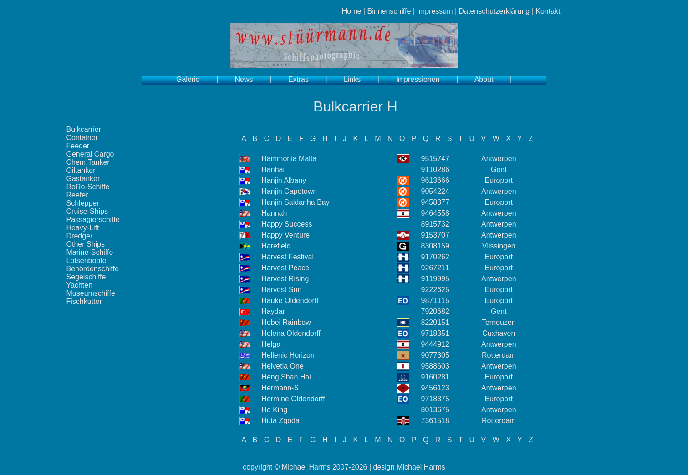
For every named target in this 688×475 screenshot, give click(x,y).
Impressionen (417, 79)
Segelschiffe (86, 277)
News (244, 79)
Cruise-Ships (87, 211)
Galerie (188, 79)
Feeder (78, 146)
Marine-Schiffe (89, 252)
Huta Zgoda (280, 420)
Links (352, 79)
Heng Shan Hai (286, 377)
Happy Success (286, 224)
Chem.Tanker (88, 162)
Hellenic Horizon (288, 355)
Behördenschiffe (92, 269)
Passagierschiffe (93, 219)
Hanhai (273, 169)
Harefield (275, 246)
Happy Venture (285, 235)
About (484, 79)
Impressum (435, 11)
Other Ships (85, 244)
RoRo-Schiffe (88, 187)
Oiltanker (81, 170)
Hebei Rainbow (286, 322)
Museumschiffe (90, 293)
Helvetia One (282, 366)
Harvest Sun (281, 289)
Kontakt (547, 11)
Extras (298, 79)
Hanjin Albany (283, 180)
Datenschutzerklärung (494, 11)
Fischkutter (84, 301)
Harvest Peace (285, 268)
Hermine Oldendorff (293, 399)
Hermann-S (280, 388)
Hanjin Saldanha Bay (295, 202)
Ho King (274, 410)
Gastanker (83, 178)
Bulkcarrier (83, 129)
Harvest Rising (285, 279)
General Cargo (90, 154)
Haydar (273, 311)
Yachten (79, 285)
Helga (270, 344)
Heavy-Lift (82, 228)
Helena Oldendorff (291, 333)
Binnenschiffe (389, 11)
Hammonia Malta (288, 158)
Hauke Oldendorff (289, 300)
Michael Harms (306, 467)
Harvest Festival (287, 257)
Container (82, 137)
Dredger (79, 236)
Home (352, 11)
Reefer (77, 195)
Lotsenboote (86, 260)
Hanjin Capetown (289, 191)
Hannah (274, 213)
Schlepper (82, 203)
